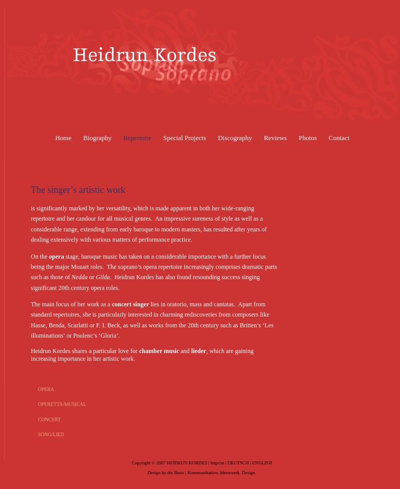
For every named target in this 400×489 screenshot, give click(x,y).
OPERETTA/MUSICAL (62, 404)
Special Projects (184, 138)
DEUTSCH (238, 462)
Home (63, 138)
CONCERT (49, 419)
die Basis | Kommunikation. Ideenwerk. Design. (211, 472)
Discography (235, 138)
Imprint (217, 462)
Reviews (275, 138)
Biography (97, 138)
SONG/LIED (51, 434)
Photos (308, 138)
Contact (339, 138)
